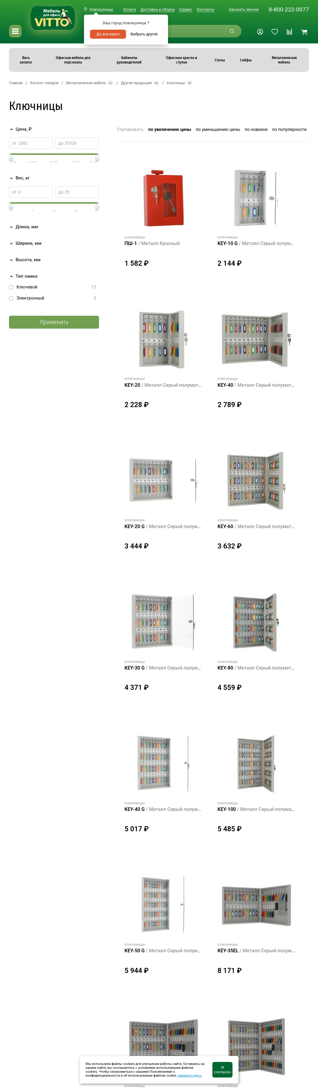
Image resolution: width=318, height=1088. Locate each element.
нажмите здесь (190, 1076)
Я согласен (222, 1069)
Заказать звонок (244, 9)
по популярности (289, 129)
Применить (54, 322)
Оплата (129, 9)
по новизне (256, 129)
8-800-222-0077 (288, 9)
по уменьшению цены (218, 129)
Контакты (205, 9)
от (14, 143)
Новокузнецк (101, 9)
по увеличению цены (169, 129)
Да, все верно (107, 34)
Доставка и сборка (157, 9)
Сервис (185, 9)
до (60, 143)
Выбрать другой (144, 34)
